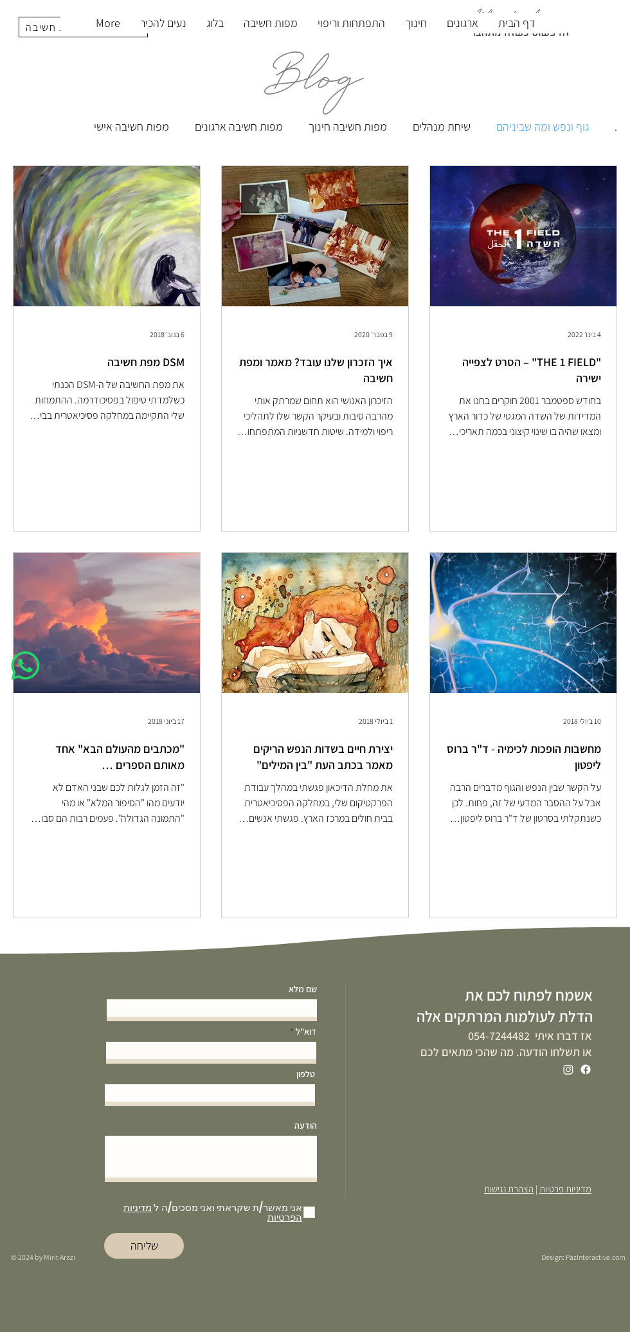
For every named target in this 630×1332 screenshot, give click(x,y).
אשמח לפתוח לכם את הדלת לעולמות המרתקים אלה (505, 1006)
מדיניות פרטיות (565, 1189)
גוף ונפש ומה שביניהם (542, 126)
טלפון (305, 1073)
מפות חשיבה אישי (131, 126)
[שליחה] (144, 1246)
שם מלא (303, 989)
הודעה (305, 1125)
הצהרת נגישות (509, 1189)
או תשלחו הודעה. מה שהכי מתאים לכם (506, 1051)
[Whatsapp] (25, 665)
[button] (270, 23)
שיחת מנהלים (442, 126)
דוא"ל (306, 1031)
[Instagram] (568, 1069)
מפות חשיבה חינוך (348, 126)
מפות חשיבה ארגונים (239, 126)
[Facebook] (585, 1069)
